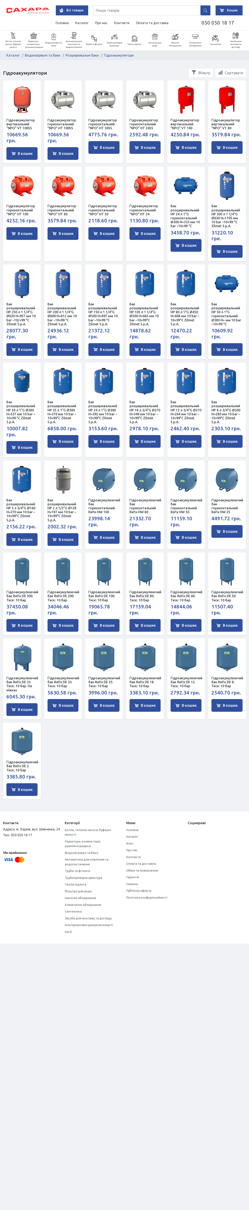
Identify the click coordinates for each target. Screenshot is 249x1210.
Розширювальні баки (82, 55)
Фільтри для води (154, 40)
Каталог (81, 23)
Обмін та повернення (142, 870)
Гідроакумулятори (119, 55)
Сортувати (230, 72)
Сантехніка (215, 40)
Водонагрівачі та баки (53, 40)
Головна (62, 23)
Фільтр (201, 72)
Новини (132, 884)
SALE (68, 932)
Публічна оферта (138, 890)
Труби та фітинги (94, 40)
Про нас (101, 23)
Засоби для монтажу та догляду (236, 40)
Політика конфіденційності (146, 897)
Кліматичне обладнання (195, 40)
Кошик (228, 10)
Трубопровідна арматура (114, 40)
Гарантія (132, 877)
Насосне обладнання (175, 40)
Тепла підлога (135, 40)
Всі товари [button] (70, 10)
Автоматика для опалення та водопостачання (74, 40)
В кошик (22, 153)
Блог (129, 843)
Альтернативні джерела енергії (89, 925)
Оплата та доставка (152, 23)
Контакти (121, 23)
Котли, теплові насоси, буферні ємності (13, 40)
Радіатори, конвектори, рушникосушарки (34, 40)
